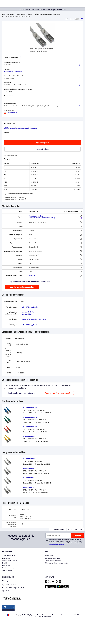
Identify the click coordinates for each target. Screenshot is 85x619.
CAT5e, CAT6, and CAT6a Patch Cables (34, 319)
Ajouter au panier (42, 143)
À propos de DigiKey (8, 556)
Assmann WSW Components (13, 71)
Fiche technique (10, 113)
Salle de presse (7, 570)
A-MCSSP (32, 275)
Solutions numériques (9, 568)
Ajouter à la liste (43, 149)
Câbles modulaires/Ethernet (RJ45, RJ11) (48, 14)
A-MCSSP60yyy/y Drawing (30, 307)
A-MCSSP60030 (29, 478)
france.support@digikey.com (13, 588)
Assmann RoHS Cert (28, 312)
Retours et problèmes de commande (56, 563)
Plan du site (6, 565)
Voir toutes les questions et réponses (21, 393)
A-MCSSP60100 (29, 487)
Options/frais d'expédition (53, 560)
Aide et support (49, 556)
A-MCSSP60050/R (30, 427)
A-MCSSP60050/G (30, 417)
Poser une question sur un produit (57, 393)
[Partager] (82, 19)
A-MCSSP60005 (29, 459)
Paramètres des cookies (44, 616)
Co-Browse (7, 591)
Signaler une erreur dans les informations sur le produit (30, 281)
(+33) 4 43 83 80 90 (10, 585)
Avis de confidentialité (56, 545)
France (10, 615)
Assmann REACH (27, 314)
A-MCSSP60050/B (30, 408)
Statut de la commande (52, 558)
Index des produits (7, 14)
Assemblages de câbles (24, 14)
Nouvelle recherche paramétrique (22, 287)
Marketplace (6, 558)
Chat (5, 582)
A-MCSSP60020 (29, 468)
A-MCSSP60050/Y (30, 436)
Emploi (4, 563)
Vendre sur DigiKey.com (9, 560)
